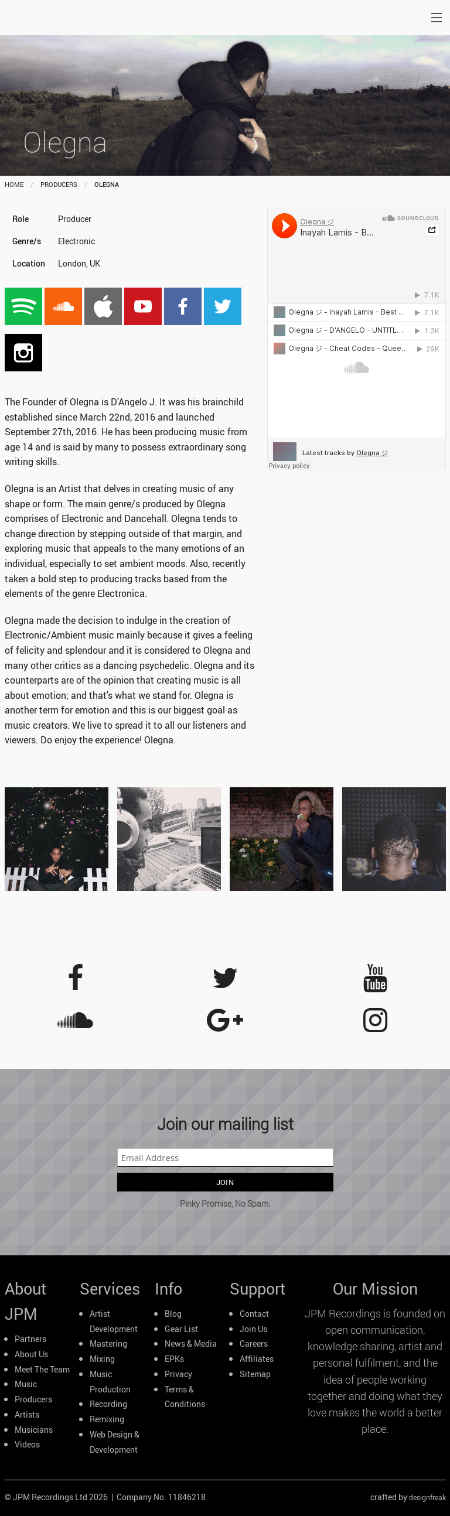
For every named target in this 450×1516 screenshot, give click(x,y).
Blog (173, 1314)
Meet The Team (42, 1369)
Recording (108, 1404)
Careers (254, 1344)
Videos (27, 1444)
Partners (30, 1339)
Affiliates (257, 1359)
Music (26, 1384)
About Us (31, 1354)
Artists (27, 1414)
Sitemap (255, 1374)
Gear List (181, 1329)
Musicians (34, 1430)
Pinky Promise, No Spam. (225, 1203)
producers (58, 184)
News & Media (191, 1344)
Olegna (106, 184)
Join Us (253, 1329)
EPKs (174, 1359)
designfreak (427, 1497)
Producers (33, 1399)
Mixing (102, 1359)
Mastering (108, 1344)
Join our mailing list (225, 1124)
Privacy (178, 1374)
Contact (254, 1314)
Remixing (107, 1419)
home (14, 184)
